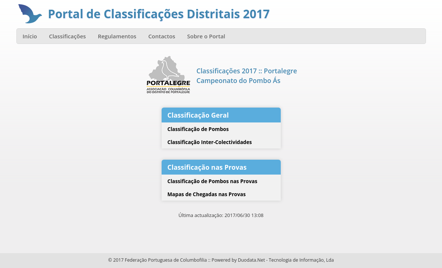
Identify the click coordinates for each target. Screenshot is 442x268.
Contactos (161, 36)
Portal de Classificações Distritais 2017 (159, 14)
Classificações (67, 36)
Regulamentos (117, 36)
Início (30, 36)
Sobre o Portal (206, 36)
